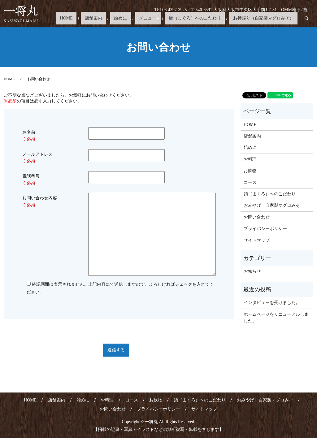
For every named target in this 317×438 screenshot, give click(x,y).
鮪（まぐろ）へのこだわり (206, 18)
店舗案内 (124, 18)
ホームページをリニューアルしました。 (276, 317)
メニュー (163, 18)
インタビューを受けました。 (272, 302)
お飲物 (250, 170)
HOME (104, 18)
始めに (143, 18)
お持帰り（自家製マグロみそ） (267, 18)
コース (250, 182)
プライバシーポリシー (265, 228)
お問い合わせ (257, 217)
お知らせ (252, 271)
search (306, 18)
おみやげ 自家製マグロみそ (272, 205)
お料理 (250, 159)
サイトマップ (257, 240)
